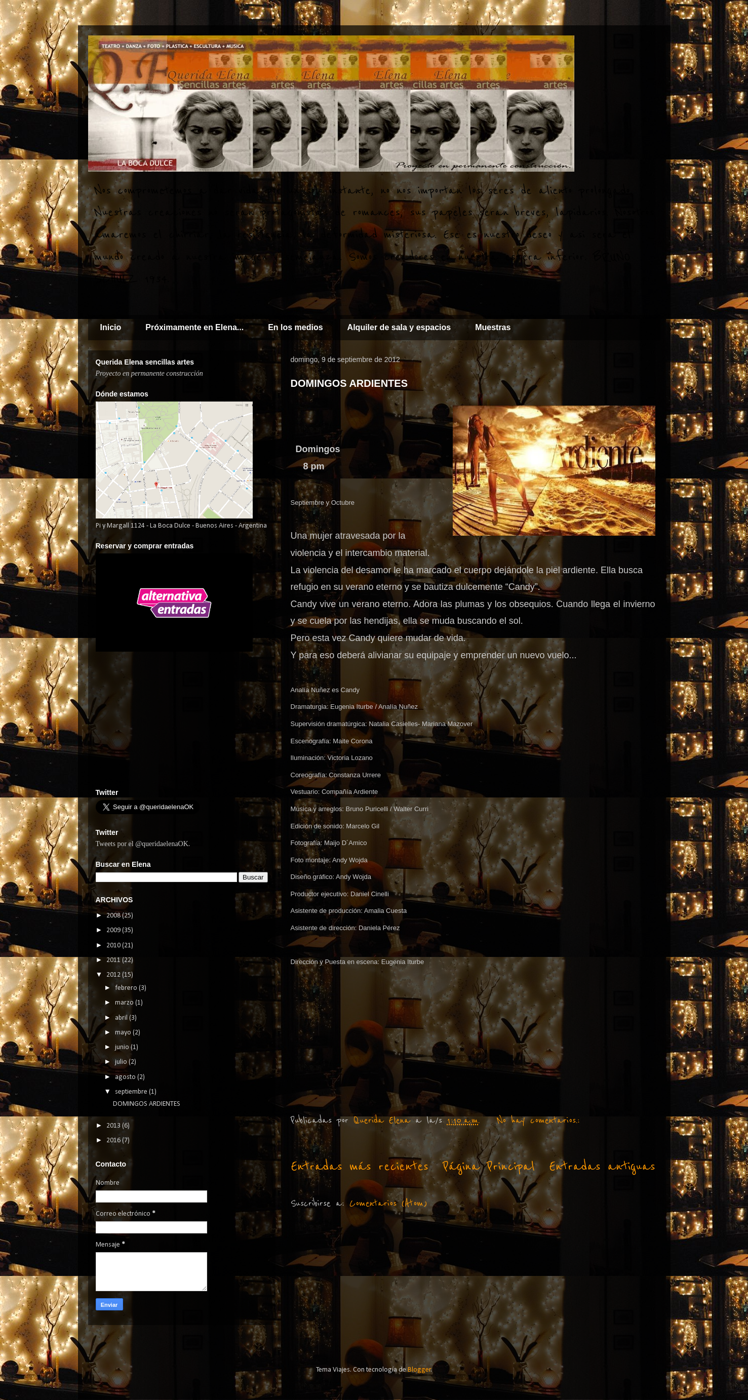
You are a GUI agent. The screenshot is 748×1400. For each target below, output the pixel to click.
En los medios (295, 327)
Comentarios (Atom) (388, 1203)
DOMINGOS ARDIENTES (349, 383)
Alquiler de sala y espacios (399, 327)
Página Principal (489, 1166)
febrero (127, 988)
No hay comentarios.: (541, 1120)
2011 (114, 960)
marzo (125, 1003)
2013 (114, 1126)
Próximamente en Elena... (194, 327)
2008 (114, 915)
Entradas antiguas (602, 1166)
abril (122, 1018)
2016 (114, 1140)
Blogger (419, 1370)
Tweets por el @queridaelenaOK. (143, 844)
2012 (114, 975)
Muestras (492, 327)
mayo (124, 1032)
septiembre (132, 1092)
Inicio (111, 327)
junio (123, 1047)
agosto (126, 1077)
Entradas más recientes (359, 1166)
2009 (114, 930)
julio (122, 1062)
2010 (114, 945)
